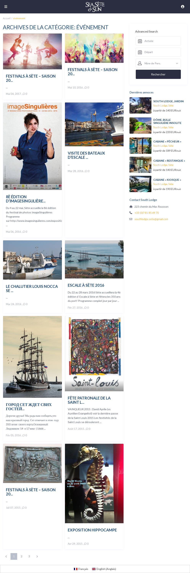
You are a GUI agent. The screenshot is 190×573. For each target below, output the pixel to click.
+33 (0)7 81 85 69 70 (146, 212)
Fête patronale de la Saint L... (89, 400)
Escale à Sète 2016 (86, 285)
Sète (170, 105)
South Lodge (160, 105)
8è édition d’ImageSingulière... (25, 198)
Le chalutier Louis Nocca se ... (32, 288)
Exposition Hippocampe (92, 530)
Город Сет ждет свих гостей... (29, 406)
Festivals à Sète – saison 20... (31, 78)
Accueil (7, 18)
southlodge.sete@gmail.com (151, 219)
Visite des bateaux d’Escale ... (86, 155)
